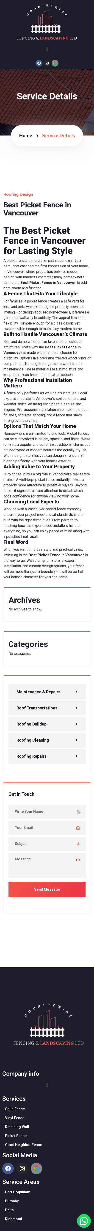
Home (25, 135)
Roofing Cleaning (33, 740)
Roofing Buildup (32, 724)
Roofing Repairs (32, 756)
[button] (47, 49)
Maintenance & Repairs (38, 691)
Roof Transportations (37, 708)
